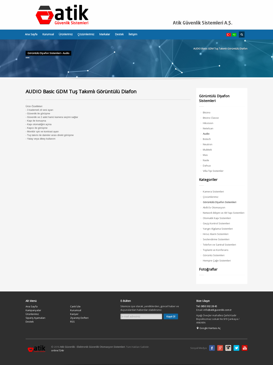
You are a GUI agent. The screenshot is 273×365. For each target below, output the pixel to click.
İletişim (133, 34)
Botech (207, 139)
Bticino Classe (211, 117)
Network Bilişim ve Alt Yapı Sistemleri (223, 212)
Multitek (207, 149)
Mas (205, 155)
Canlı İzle (75, 306)
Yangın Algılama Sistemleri (218, 228)
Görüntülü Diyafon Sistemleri (44, 53)
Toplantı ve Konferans (215, 250)
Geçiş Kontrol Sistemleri (216, 223)
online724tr (57, 350)
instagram (228, 348)
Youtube (244, 348)
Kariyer (74, 314)
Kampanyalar (33, 310)
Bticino (206, 112)
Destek (118, 34)
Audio (66, 53)
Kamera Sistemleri (213, 191)
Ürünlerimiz (64, 34)
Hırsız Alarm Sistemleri (215, 234)
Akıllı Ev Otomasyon (214, 207)
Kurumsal (48, 34)
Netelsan (208, 128)
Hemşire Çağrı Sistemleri (217, 260)
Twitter (236, 348)
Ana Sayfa (31, 34)
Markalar (104, 34)
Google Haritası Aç (208, 328)
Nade (206, 160)
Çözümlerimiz (84, 34)
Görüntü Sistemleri (213, 255)
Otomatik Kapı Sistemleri (217, 218)
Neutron (207, 144)
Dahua (207, 165)
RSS (72, 321)
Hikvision (208, 123)
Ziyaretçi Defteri (79, 317)
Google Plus (220, 348)
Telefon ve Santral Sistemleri (219, 244)
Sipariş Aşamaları (35, 317)
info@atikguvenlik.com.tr (217, 310)
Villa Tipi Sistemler (213, 171)
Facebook (212, 348)
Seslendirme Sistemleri (216, 239)
